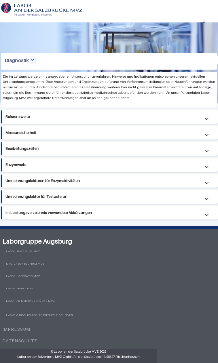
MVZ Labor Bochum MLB (25, 263)
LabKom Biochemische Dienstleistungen (39, 315)
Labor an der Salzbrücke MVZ (30, 300)
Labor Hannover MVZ (23, 276)
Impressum (16, 329)
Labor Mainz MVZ (20, 288)
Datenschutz (19, 340)
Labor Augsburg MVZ (23, 251)
